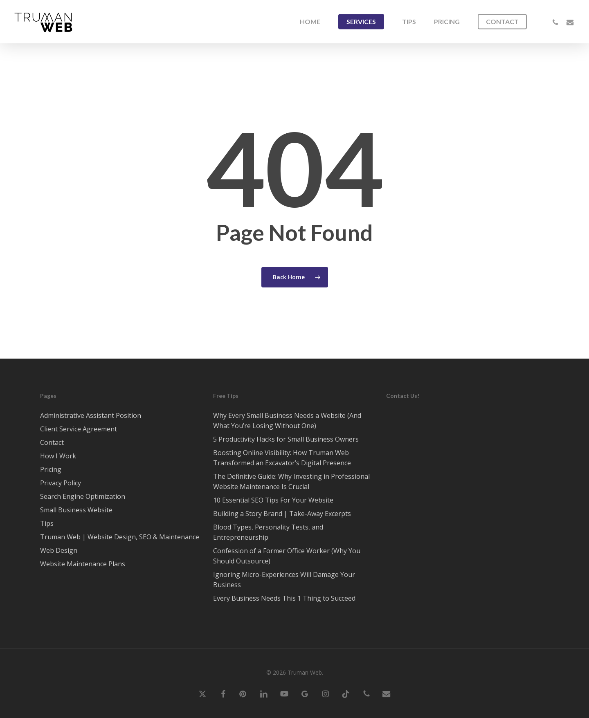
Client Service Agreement (78, 428)
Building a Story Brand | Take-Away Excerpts (282, 513)
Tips (47, 523)
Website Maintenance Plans (82, 563)
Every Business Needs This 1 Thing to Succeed (284, 598)
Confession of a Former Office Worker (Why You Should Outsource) (286, 555)
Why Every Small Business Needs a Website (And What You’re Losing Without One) (287, 420)
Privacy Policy (60, 482)
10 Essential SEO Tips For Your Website (273, 500)
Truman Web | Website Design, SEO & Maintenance (119, 536)
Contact (52, 442)
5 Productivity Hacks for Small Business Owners (286, 439)
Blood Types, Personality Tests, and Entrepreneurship (268, 532)
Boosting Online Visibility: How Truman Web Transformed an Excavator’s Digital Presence (282, 457)
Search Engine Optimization (82, 496)
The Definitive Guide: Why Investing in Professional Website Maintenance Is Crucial (291, 481)
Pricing (50, 469)
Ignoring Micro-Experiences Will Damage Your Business (284, 579)
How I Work (58, 455)
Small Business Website (76, 509)
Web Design (58, 550)
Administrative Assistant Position (90, 415)
